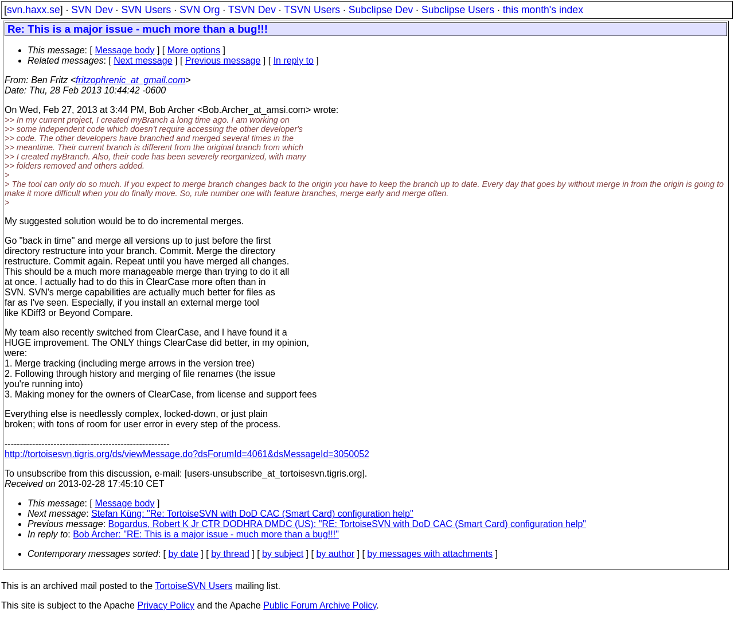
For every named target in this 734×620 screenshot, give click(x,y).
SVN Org (199, 9)
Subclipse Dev (381, 9)
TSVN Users (312, 9)
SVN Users (146, 9)
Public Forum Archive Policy (319, 605)
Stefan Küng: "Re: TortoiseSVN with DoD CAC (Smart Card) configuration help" (252, 513)
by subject (282, 554)
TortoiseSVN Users (193, 586)
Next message (143, 60)
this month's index (543, 9)
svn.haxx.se (33, 9)
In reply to (294, 60)
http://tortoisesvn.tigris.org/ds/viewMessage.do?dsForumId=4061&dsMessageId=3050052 (187, 454)
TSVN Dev (252, 9)
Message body (124, 50)
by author (335, 554)
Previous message (223, 60)
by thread (230, 554)
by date (183, 554)
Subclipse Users (457, 9)
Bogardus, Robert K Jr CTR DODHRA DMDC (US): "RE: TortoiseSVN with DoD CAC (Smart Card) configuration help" (347, 524)
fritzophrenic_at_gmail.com (130, 80)
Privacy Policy (165, 605)
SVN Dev (91, 9)
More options (194, 50)
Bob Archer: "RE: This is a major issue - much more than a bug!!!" (206, 534)
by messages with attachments (430, 554)
